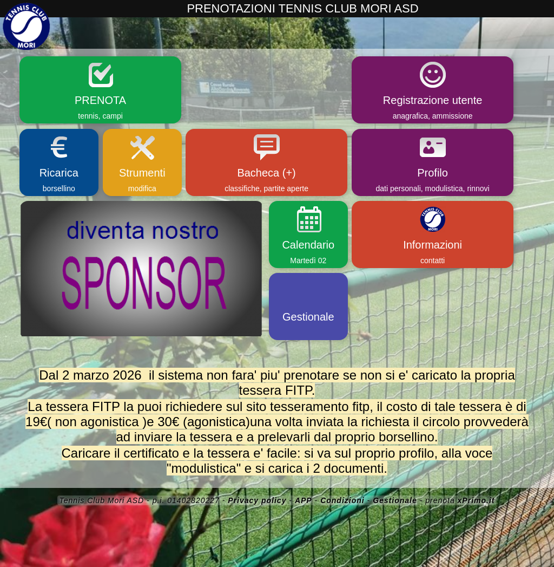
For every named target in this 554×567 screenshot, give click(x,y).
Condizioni (342, 500)
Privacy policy (257, 500)
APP (303, 500)
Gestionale (395, 500)
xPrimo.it (476, 500)
